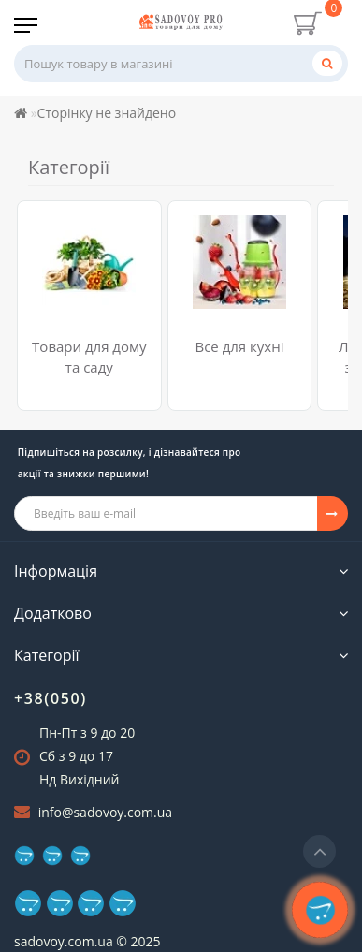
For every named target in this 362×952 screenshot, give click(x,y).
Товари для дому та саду (89, 356)
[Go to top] (319, 851)
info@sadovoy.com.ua (105, 812)
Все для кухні (239, 346)
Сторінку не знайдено (107, 113)
